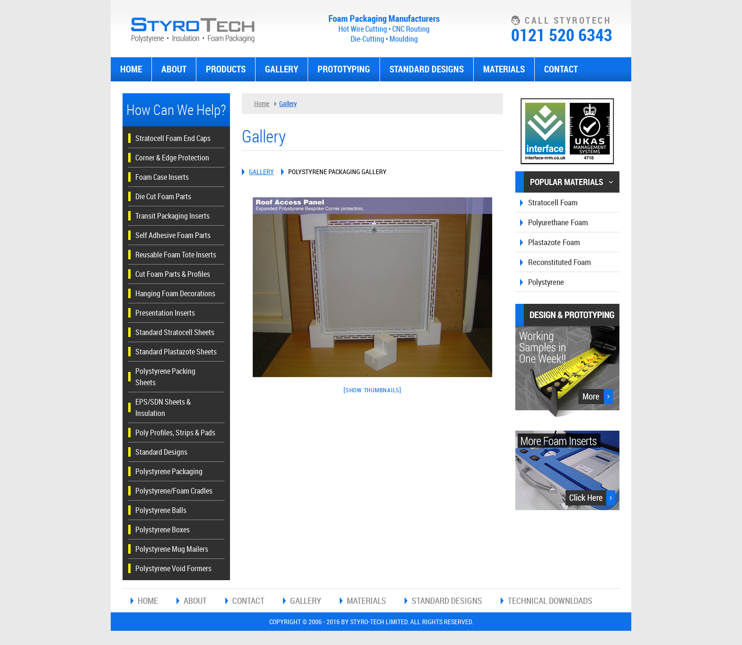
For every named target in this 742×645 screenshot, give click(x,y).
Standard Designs (426, 69)
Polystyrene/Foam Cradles (173, 491)
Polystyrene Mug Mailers (171, 549)
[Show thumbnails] (372, 390)
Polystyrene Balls (160, 510)
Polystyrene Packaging (169, 471)
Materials (504, 69)
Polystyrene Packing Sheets (165, 377)
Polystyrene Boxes (162, 529)
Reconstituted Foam (559, 261)
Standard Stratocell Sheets (174, 332)
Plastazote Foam (554, 242)
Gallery (281, 69)
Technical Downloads (550, 600)
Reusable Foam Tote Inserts (175, 254)
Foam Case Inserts (162, 177)
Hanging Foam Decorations (175, 293)
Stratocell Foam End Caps (173, 138)
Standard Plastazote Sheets (176, 351)
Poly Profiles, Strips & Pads (175, 432)
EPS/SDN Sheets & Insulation (163, 407)
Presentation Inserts (165, 313)
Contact (561, 69)
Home (131, 69)
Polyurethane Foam (558, 222)
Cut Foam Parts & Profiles (172, 274)
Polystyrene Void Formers (173, 568)
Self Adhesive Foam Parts (173, 235)
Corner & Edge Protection (172, 157)
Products (226, 69)
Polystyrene (546, 281)
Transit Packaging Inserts (172, 216)
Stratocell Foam (553, 202)
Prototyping (344, 69)
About (173, 69)
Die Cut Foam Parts (163, 196)
